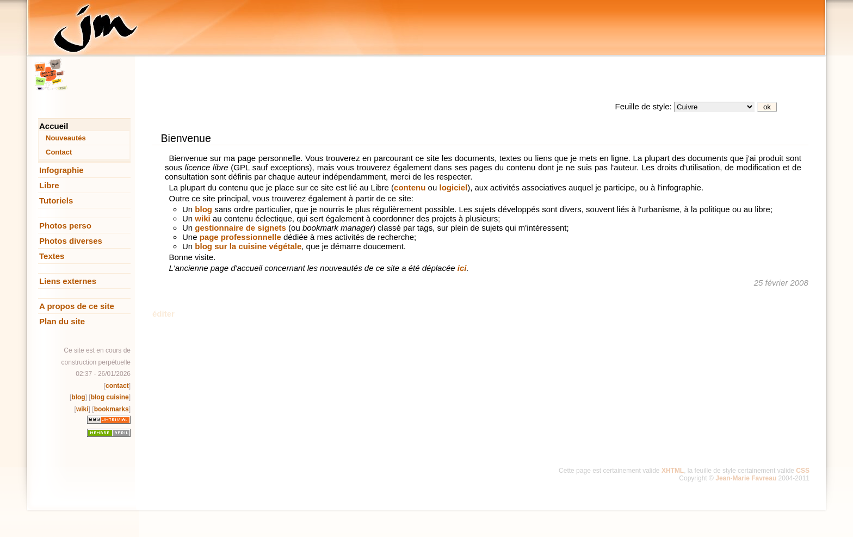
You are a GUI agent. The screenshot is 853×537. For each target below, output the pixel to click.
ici (462, 268)
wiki (82, 409)
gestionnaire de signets (240, 227)
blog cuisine (110, 397)
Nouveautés (66, 138)
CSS (802, 470)
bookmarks (111, 409)
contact (117, 386)
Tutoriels (56, 200)
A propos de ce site (76, 306)
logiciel (453, 187)
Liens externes (67, 281)
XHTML (673, 470)
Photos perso (65, 225)
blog (78, 397)
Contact (59, 152)
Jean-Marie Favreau (745, 478)
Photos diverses (70, 240)
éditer (163, 313)
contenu (409, 187)
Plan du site (62, 321)
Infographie (61, 170)
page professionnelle (240, 237)
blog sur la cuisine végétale (248, 246)
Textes (51, 256)
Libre (49, 185)
